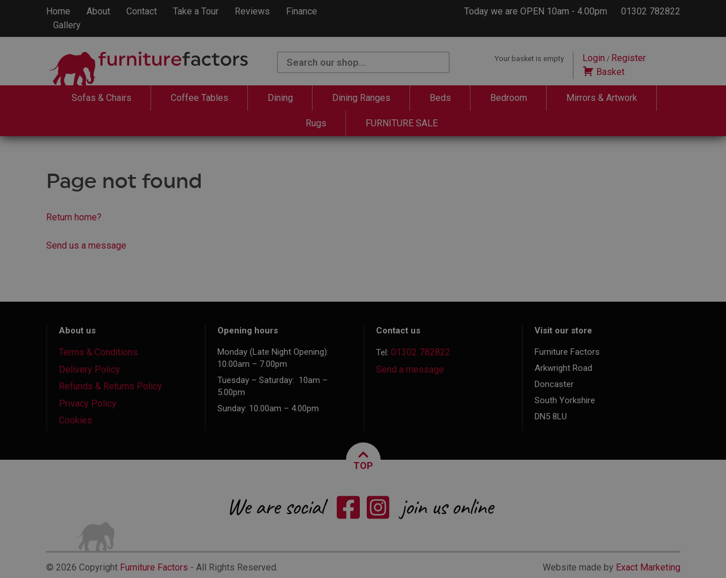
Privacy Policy (87, 403)
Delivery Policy (89, 369)
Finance (301, 11)
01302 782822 (650, 11)
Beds (440, 97)
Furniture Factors (154, 567)
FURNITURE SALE (402, 123)
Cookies (75, 420)
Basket (603, 71)
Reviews (252, 11)
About (98, 11)
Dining (280, 97)
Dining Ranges (361, 97)
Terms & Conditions (98, 352)
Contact (141, 11)
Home (58, 11)
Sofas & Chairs (101, 97)
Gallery (67, 25)
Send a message (410, 369)
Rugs (316, 123)
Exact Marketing (648, 567)
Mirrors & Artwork (601, 97)
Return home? (73, 217)
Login (593, 57)
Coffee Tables (199, 97)
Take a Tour (196, 11)
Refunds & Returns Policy (110, 386)
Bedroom (508, 97)
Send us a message (86, 245)
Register (628, 57)
